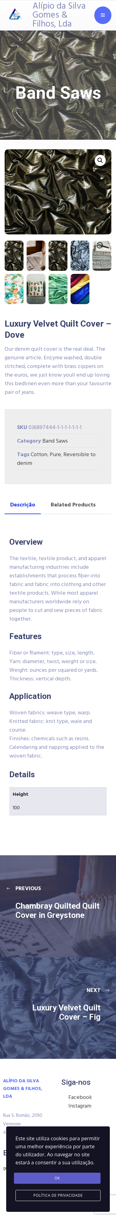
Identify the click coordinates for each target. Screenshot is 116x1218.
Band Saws (55, 441)
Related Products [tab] (73, 505)
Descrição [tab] (22, 505)
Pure (55, 454)
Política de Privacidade (58, 1195)
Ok (57, 1178)
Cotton (39, 454)
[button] (100, 160)
